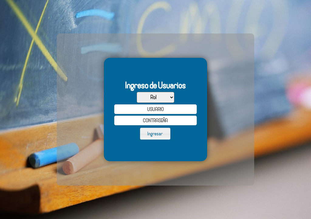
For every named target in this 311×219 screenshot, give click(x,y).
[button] (155, 133)
